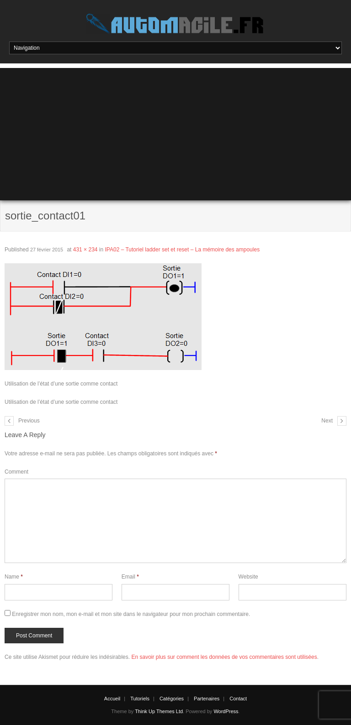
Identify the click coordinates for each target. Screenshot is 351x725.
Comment (16, 472)
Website (248, 577)
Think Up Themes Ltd (159, 711)
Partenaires (206, 698)
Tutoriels (139, 698)
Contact (238, 698)
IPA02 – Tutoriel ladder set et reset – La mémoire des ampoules (182, 249)
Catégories (172, 698)
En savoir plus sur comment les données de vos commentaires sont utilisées (224, 657)
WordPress (225, 711)
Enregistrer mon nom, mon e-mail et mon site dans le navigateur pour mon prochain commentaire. (131, 614)
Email (130, 577)
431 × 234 (85, 249)
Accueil (112, 698)
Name (14, 577)
